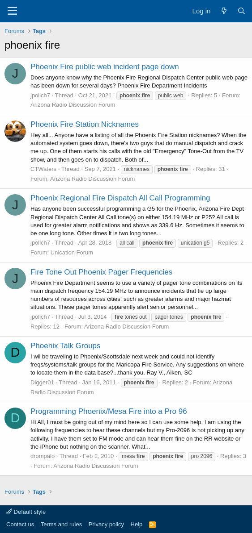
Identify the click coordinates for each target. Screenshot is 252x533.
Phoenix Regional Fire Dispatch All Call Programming (120, 198)
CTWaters (43, 169)
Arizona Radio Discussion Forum (72, 104)
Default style (26, 511)
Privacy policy (106, 524)
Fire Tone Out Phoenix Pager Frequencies (101, 272)
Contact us (20, 524)
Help (137, 524)
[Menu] (12, 11)
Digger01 (42, 382)
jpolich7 (40, 95)
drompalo (42, 456)
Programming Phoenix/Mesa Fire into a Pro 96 (108, 411)
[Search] (241, 11)
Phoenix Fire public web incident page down (104, 66)
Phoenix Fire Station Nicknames (84, 124)
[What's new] (223, 11)
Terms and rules (61, 524)
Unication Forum (72, 252)
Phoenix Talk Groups (65, 345)
